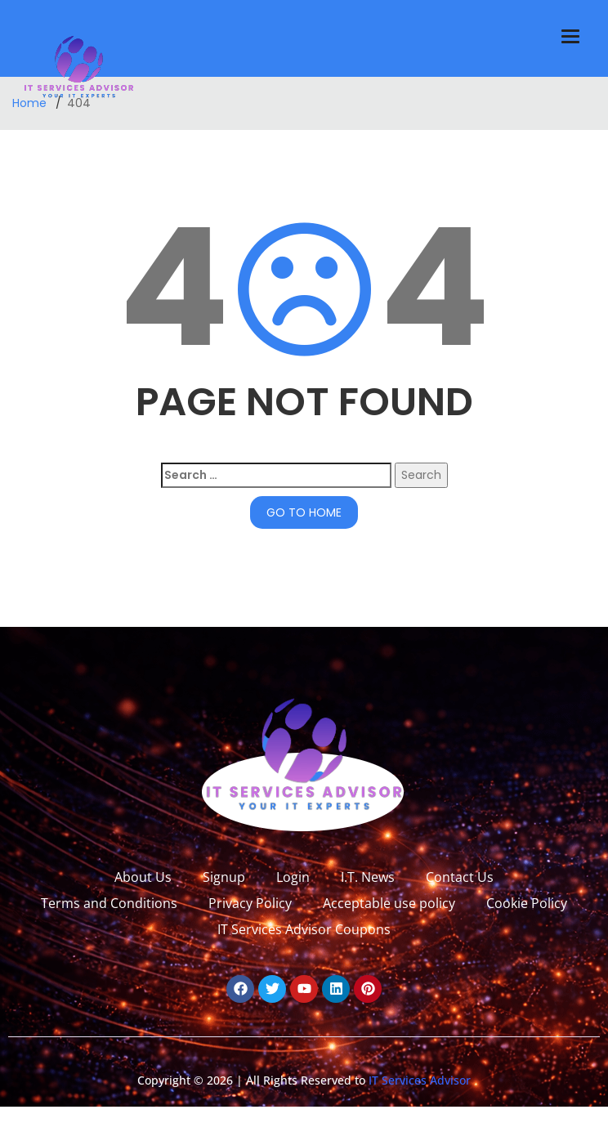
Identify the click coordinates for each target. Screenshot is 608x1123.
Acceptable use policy (389, 903)
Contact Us (460, 877)
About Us (143, 877)
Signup (224, 877)
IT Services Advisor (418, 1080)
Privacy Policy (250, 903)
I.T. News (368, 877)
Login (293, 877)
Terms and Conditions (109, 903)
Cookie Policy (526, 903)
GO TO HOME (304, 512)
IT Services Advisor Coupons (304, 929)
